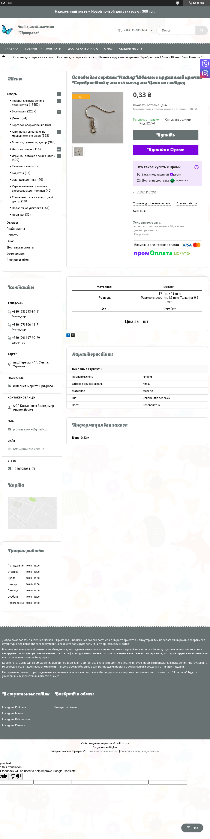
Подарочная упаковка (26, 208)
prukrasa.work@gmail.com (31, 429)
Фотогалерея (16, 253)
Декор (16, 118)
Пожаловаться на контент (102, 751)
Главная (11, 48)
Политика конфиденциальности (139, 751)
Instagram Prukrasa (14, 707)
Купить (165, 135)
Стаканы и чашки (23, 166)
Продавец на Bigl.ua (105, 747)
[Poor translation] (15, 776)
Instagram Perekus (13, 725)
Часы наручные (22, 149)
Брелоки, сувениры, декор (29, 142)
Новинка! (18, 214)
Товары (31, 48)
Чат (192, 828)
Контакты (54, 48)
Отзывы (12, 222)
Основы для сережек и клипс (33, 57)
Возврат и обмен (18, 260)
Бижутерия (19, 111)
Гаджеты (18, 173)
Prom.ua (124, 743)
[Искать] (201, 30)
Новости (12, 235)
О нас (108, 48)
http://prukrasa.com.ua (28, 449)
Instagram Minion (13, 713)
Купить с (165, 150)
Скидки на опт (130, 48)
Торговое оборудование (28, 125)
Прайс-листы (16, 228)
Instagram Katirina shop (17, 719)
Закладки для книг (24, 179)
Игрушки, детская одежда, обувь (33, 156)
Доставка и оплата (83, 48)
